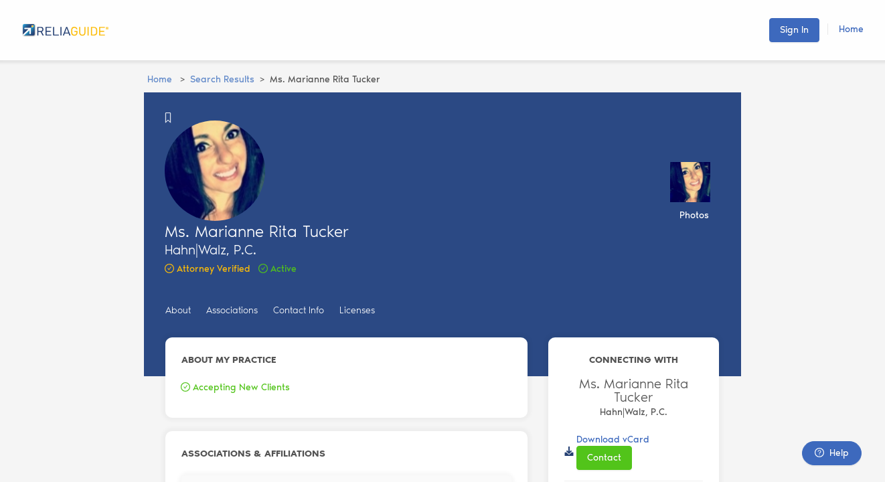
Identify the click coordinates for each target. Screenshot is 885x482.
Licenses (357, 310)
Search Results (222, 79)
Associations (232, 310)
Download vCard (612, 439)
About (178, 310)
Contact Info (298, 310)
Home (851, 29)
